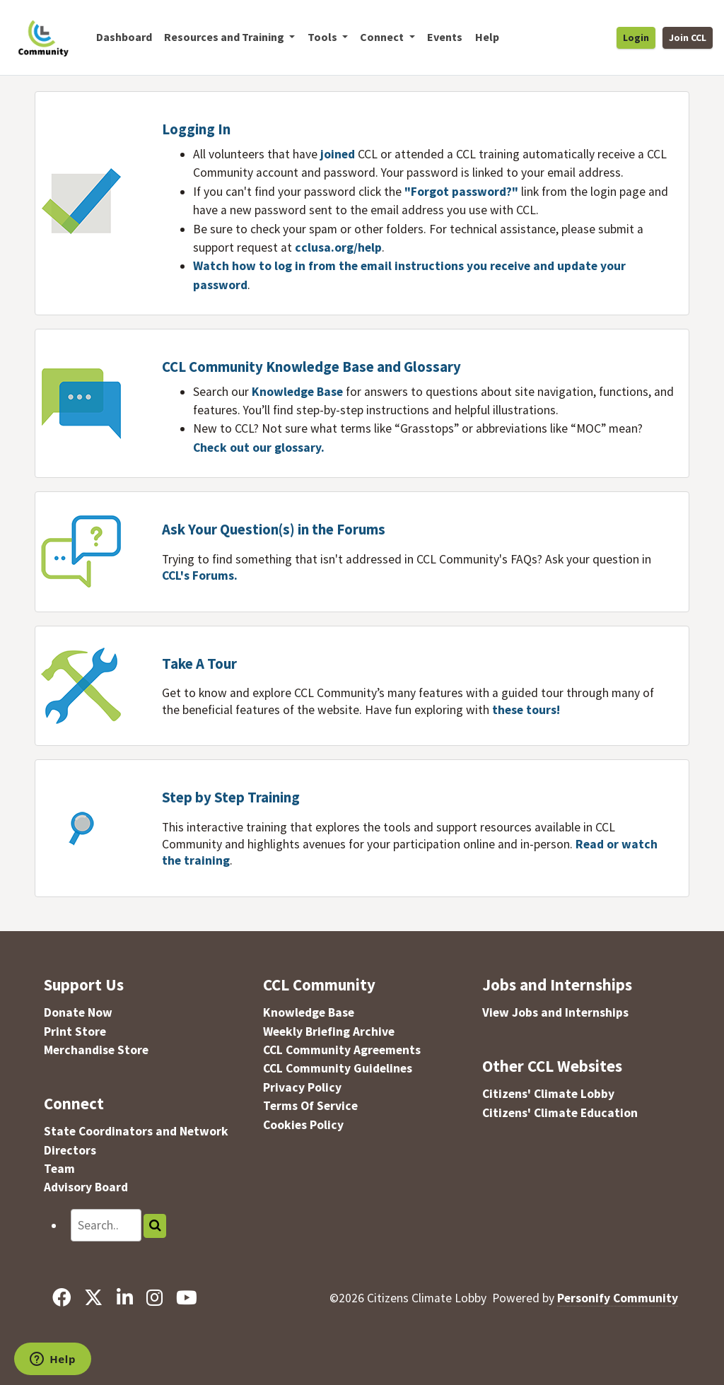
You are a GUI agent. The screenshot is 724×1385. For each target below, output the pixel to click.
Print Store (75, 1031)
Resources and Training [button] (225, 37)
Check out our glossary (257, 447)
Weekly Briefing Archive (329, 1031)
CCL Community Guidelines (337, 1068)
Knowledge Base (299, 391)
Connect (74, 1103)
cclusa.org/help (338, 247)
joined (337, 154)
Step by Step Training (231, 797)
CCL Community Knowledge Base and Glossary (311, 367)
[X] (94, 1298)
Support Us (84, 984)
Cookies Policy (303, 1125)
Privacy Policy (302, 1087)
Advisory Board (86, 1187)
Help (487, 37)
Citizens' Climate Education (560, 1113)
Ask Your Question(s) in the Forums (273, 529)
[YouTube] (186, 1298)
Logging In (196, 129)
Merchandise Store (96, 1050)
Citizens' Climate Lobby (548, 1093)
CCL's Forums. (200, 575)
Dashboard (124, 37)
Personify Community (617, 1298)
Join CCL (687, 37)
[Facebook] (62, 1298)
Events (444, 37)
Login (636, 37)
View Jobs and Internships (555, 1012)
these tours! (526, 710)
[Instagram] (154, 1298)
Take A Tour (199, 664)
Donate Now (78, 1012)
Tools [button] (323, 37)
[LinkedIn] (124, 1298)
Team (59, 1168)
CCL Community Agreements (342, 1050)
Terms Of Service (310, 1106)
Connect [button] (383, 37)
